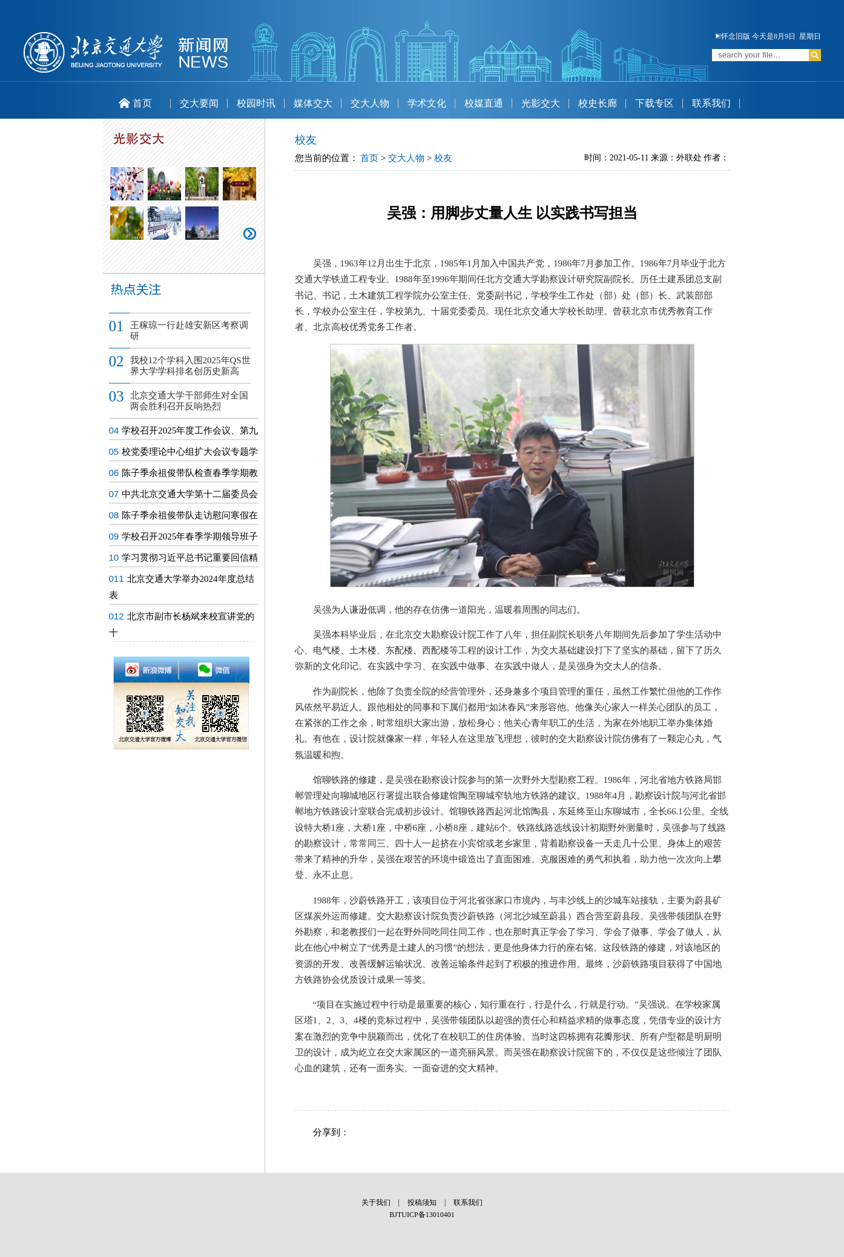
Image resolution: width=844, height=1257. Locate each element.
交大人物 (370, 103)
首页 (135, 103)
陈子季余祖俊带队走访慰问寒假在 (190, 515)
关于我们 (376, 1202)
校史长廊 (597, 103)
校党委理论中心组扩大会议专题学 (190, 452)
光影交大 (540, 103)
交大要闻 (199, 103)
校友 (443, 158)
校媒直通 (483, 103)
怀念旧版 (733, 36)
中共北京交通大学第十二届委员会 (190, 494)
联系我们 (711, 103)
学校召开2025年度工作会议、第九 (190, 430)
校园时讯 (256, 103)
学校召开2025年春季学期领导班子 (190, 536)
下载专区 (654, 103)
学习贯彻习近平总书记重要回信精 (190, 558)
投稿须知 (422, 1202)
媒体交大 (313, 103)
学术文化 (426, 103)
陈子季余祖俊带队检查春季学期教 (190, 473)
